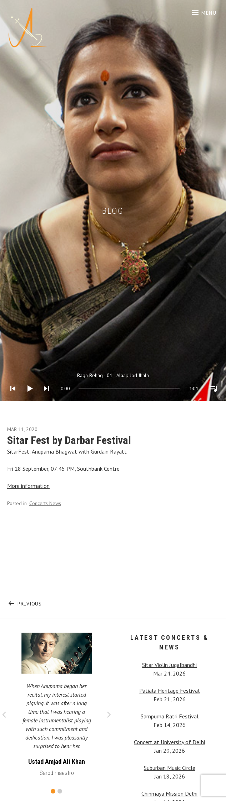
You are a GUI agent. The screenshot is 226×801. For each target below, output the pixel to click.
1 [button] (53, 791)
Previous (65, 602)
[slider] (86, 388)
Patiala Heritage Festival (169, 690)
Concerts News (45, 503)
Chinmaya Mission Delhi (169, 793)
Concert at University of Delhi (169, 742)
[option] (56, 706)
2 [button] (59, 791)
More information (28, 485)
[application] (113, 383)
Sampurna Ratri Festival (170, 716)
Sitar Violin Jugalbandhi (169, 664)
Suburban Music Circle (169, 767)
